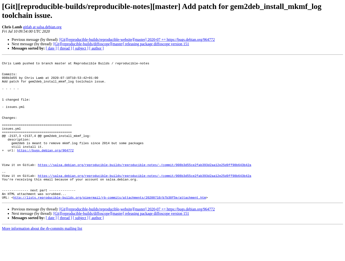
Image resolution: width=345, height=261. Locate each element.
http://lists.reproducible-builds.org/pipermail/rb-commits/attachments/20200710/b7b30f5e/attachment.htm (109, 226)
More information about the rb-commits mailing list (42, 257)
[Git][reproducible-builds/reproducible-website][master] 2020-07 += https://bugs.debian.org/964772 (137, 39)
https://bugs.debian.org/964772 (45, 169)
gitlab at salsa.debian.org (42, 27)
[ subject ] (80, 48)
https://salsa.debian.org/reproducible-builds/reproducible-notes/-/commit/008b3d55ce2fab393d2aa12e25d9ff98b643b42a (144, 186)
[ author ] (96, 48)
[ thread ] (65, 48)
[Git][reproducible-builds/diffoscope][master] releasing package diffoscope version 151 (121, 44)
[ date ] (51, 48)
